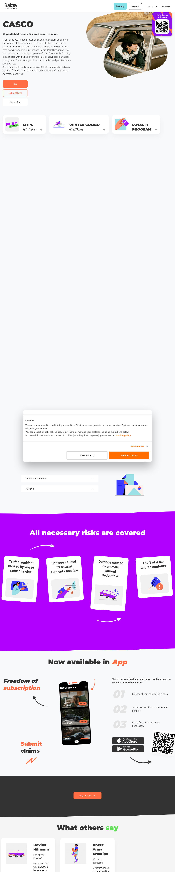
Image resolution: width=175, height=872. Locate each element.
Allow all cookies (129, 455)
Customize (87, 455)
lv (156, 6)
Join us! (135, 6)
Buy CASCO (87, 795)
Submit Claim (15, 93)
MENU (166, 6)
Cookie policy (123, 435)
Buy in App (15, 102)
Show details (137, 446)
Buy (15, 84)
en (148, 6)
